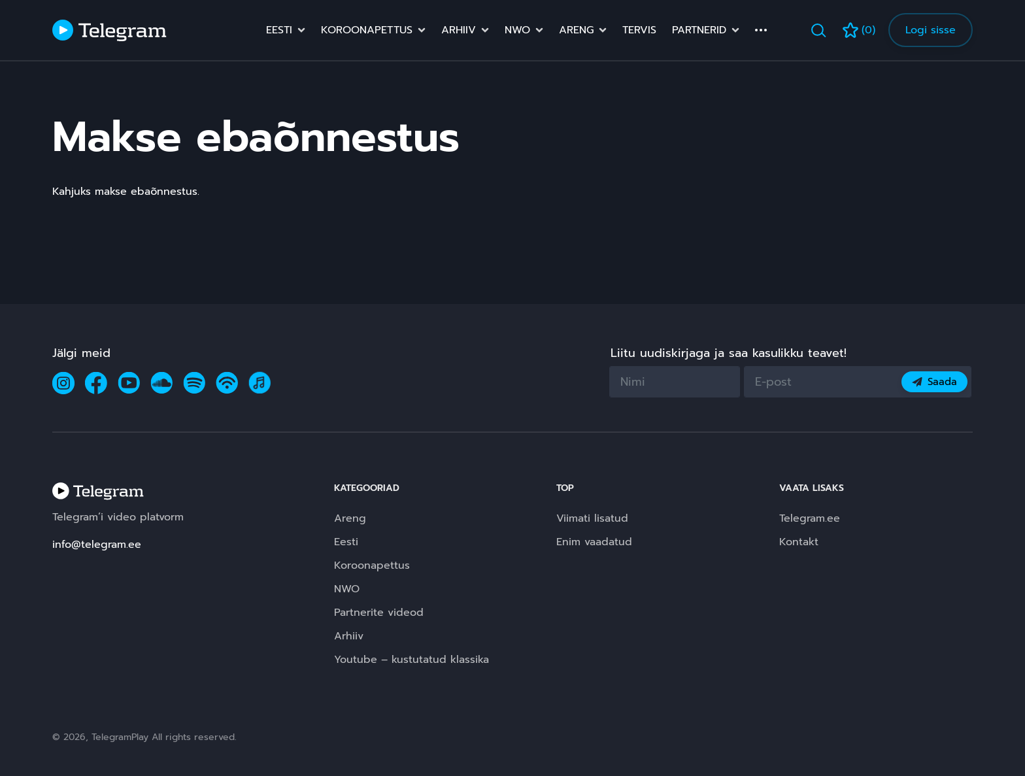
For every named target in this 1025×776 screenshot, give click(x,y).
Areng (576, 30)
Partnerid (699, 30)
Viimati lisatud (592, 518)
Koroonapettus (366, 30)
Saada (934, 382)
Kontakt (798, 542)
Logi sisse (930, 30)
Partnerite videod (379, 612)
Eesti (279, 30)
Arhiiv (458, 30)
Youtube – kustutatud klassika (411, 659)
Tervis (639, 30)
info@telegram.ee (96, 544)
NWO (517, 30)
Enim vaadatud (594, 542)
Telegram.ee (809, 518)
